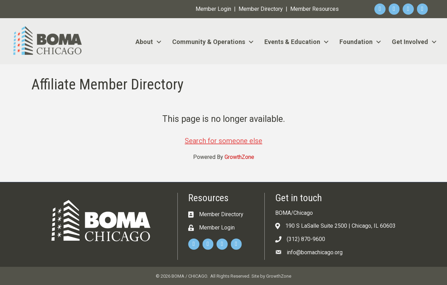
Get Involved (410, 41)
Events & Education (292, 41)
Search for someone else (223, 141)
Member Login (213, 9)
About (144, 41)
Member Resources (314, 9)
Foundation (356, 41)
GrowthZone (239, 157)
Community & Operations (208, 41)
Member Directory (261, 9)
